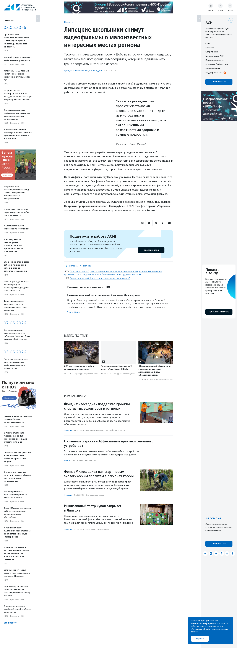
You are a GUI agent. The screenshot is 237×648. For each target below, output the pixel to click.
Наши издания (212, 68)
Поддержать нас (213, 72)
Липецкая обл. (85, 266)
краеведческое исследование (79, 274)
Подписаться (219, 81)
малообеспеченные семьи (108, 274)
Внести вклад (151, 250)
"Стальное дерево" (79, 271)
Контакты (210, 47)
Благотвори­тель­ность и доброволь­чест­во (169, 379)
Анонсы (67, 461)
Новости (68, 22)
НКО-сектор (90, 461)
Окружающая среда (95, 495)
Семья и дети (95, 70)
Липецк (72, 266)
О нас (208, 43)
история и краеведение (150, 271)
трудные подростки (131, 274)
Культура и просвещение (76, 70)
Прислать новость (214, 60)
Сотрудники (211, 51)
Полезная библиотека (216, 64)
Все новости (10, 622)
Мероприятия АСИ (214, 56)
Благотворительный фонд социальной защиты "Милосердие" (100, 278)
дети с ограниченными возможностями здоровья (114, 271)
